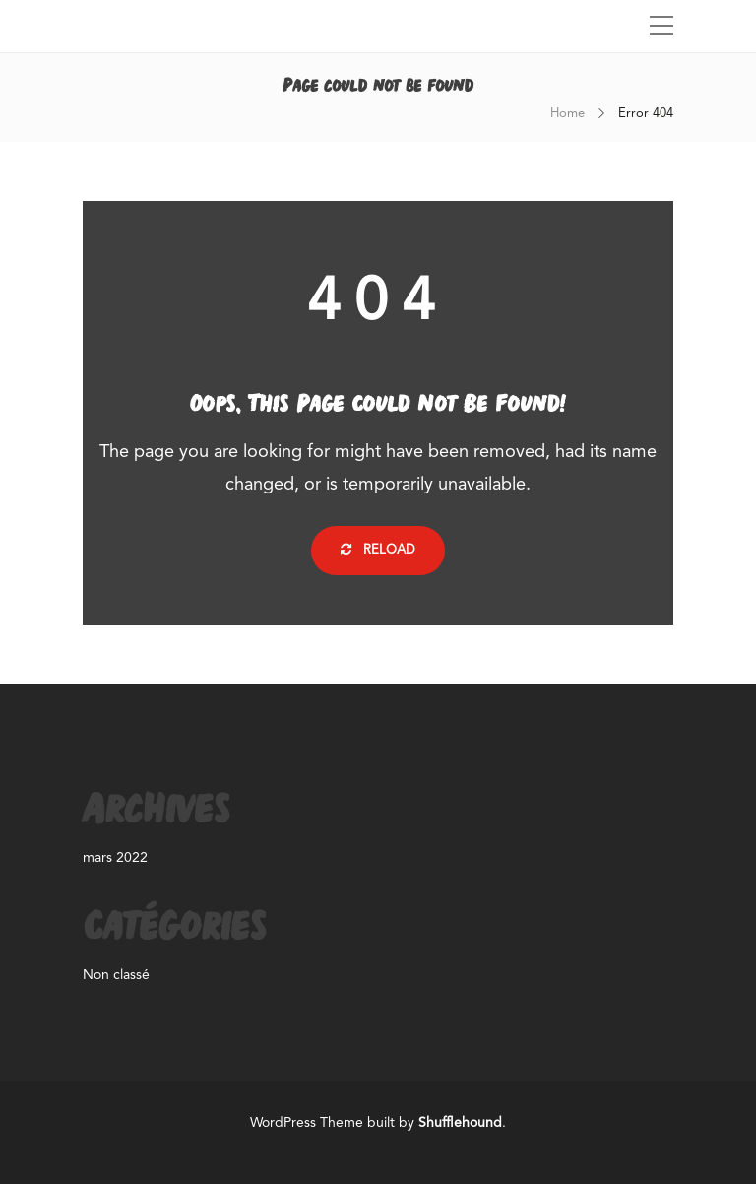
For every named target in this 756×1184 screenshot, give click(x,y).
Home (567, 113)
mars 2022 (115, 858)
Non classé (116, 975)
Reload (378, 550)
